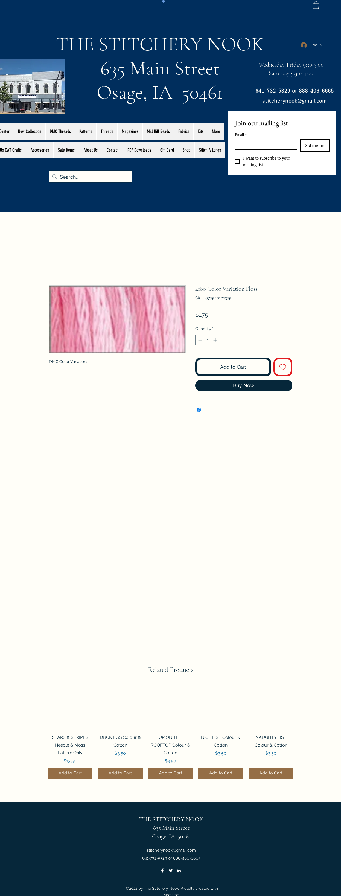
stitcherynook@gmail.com (294, 100)
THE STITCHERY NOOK (160, 44)
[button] (316, 5)
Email (241, 134)
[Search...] (90, 177)
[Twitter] (170, 870)
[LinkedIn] (179, 870)
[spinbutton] (207, 340)
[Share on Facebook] (199, 410)
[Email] (264, 144)
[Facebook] (162, 870)
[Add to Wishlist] (282, 367)
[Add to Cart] (70, 773)
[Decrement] (199, 340)
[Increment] (216, 340)
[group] (171, 731)
